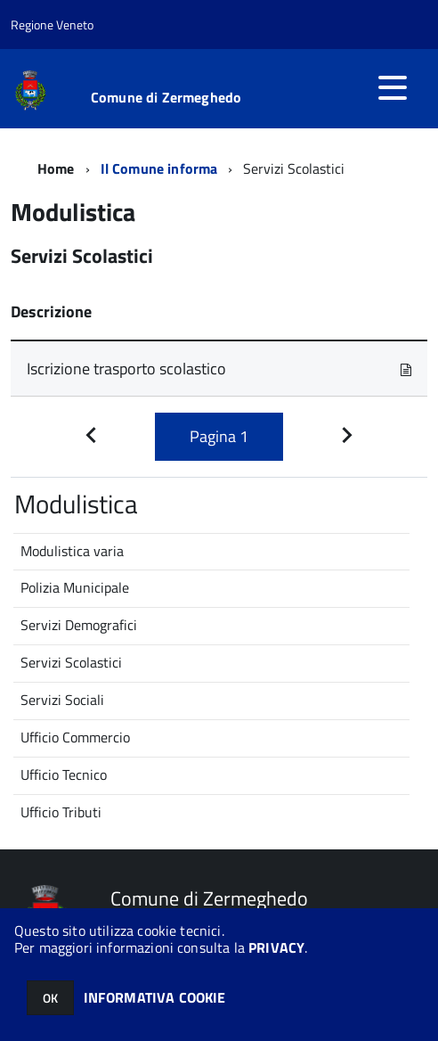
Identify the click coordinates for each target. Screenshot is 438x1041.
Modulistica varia (72, 550)
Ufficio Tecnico (63, 774)
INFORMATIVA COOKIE (155, 997)
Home (56, 168)
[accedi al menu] (392, 87)
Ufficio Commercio (75, 737)
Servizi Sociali (62, 699)
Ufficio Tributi (60, 812)
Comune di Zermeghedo (166, 97)
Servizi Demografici (78, 624)
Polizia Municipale (74, 587)
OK (50, 997)
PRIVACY (276, 947)
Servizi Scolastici (71, 662)
